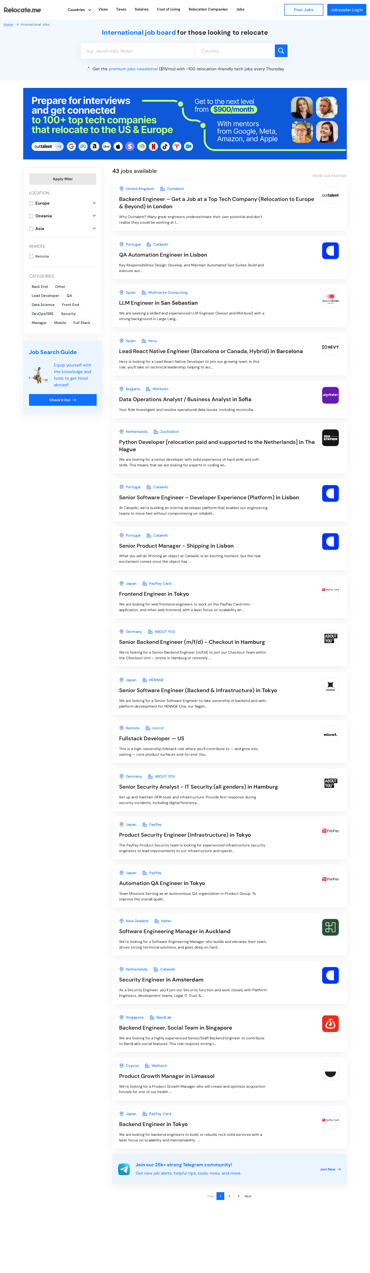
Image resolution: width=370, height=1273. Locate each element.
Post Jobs (304, 9)
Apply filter (63, 179)
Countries (80, 9)
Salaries (144, 9)
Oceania (43, 216)
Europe (42, 203)
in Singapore (179, 1055)
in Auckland (177, 956)
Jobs (240, 9)
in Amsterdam (164, 1005)
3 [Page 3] (238, 1228)
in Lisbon (166, 257)
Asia (39, 228)
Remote (42, 256)
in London (213, 203)
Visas (108, 9)
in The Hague (218, 454)
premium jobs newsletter (133, 69)
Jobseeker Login (347, 9)
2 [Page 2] (229, 1228)
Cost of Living (170, 9)
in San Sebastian (161, 307)
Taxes (125, 9)
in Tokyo (157, 607)
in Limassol (170, 1105)
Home (11, 24)
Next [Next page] (248, 1228)
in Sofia (189, 406)
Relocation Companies (208, 9)
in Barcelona (216, 356)
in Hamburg (197, 657)
